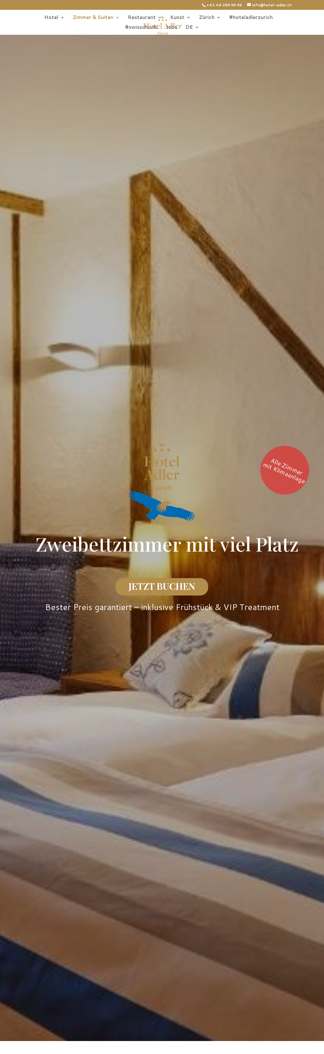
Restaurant (142, 18)
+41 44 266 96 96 (224, 5)
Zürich (207, 18)
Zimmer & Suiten (93, 18)
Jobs (171, 27)
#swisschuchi (141, 27)
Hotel (51, 18)
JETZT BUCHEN (161, 586)
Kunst (177, 18)
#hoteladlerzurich (251, 18)
